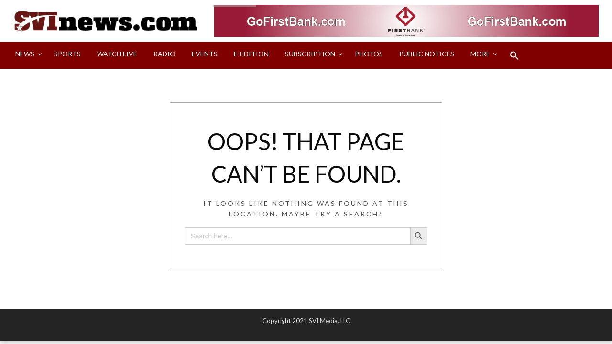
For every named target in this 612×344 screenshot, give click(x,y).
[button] (514, 55)
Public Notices (426, 54)
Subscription (310, 54)
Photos (369, 54)
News (24, 54)
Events (205, 54)
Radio (164, 54)
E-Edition (251, 54)
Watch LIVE (117, 54)
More (480, 54)
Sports (67, 54)
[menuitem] (26, 55)
